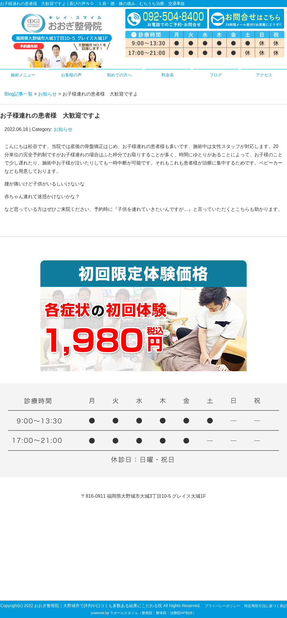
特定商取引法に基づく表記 (265, 606)
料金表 (167, 75)
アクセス (264, 75)
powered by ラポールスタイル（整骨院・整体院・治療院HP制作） (143, 613)
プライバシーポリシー (222, 606)
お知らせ (47, 93)
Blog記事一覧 (18, 93)
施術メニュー (23, 75)
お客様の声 (71, 75)
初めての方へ (119, 75)
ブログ (216, 75)
